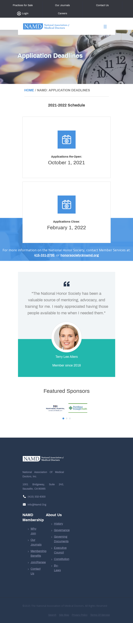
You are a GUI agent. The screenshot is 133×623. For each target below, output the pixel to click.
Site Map (64, 615)
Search (52, 615)
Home (29, 90)
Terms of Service (100, 615)
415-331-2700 (44, 255)
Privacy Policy (79, 615)
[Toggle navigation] (105, 27)
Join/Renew (38, 562)
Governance (62, 530)
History (58, 523)
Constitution (61, 559)
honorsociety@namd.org (79, 255)
